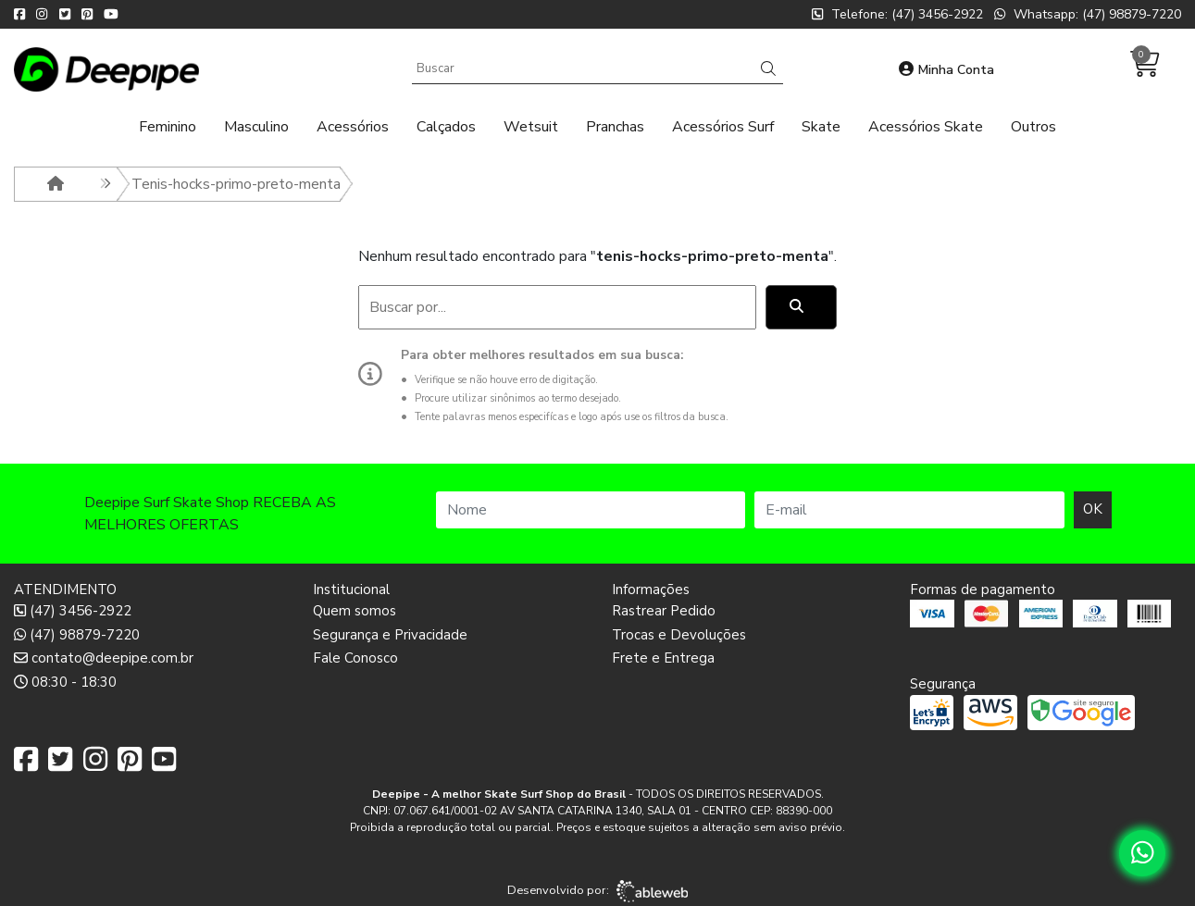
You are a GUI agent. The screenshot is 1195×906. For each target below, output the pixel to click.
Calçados (446, 127)
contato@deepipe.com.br (103, 658)
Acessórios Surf (723, 127)
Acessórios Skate (925, 127)
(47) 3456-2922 (72, 611)
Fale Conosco (355, 658)
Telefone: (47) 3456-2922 (897, 14)
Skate (821, 127)
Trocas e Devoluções (679, 635)
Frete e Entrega (663, 658)
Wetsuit (531, 127)
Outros (1033, 127)
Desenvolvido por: (597, 891)
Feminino (167, 127)
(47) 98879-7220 (77, 635)
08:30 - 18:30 (65, 682)
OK (1092, 509)
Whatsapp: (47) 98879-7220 (1087, 14)
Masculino (256, 127)
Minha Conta (946, 70)
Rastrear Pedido (664, 611)
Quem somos (354, 611)
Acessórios (353, 127)
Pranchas (615, 127)
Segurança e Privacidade (390, 635)
